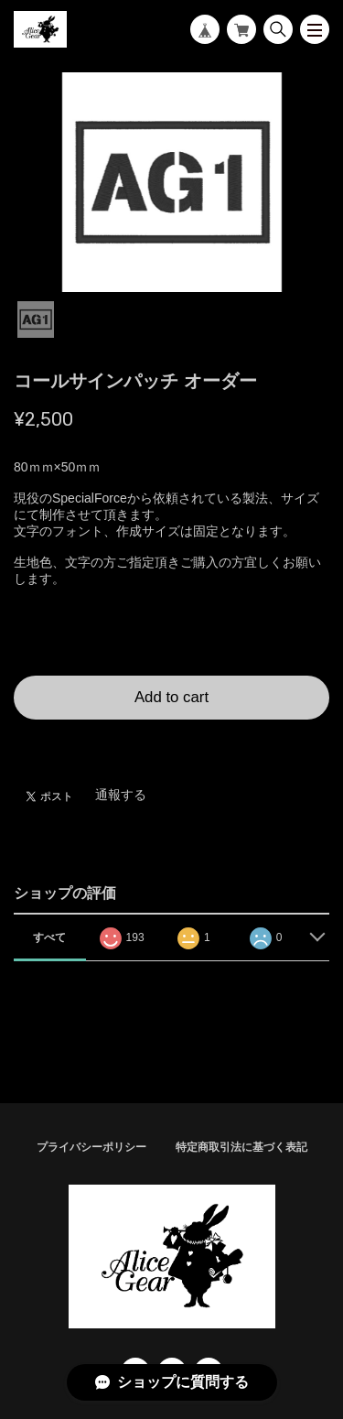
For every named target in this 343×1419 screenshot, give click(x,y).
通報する (120, 794)
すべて (49, 937)
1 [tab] (35, 319)
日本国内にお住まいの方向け (172, 741)
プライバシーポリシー (91, 1147)
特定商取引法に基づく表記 (241, 1147)
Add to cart (171, 697)
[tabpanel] (171, 182)
